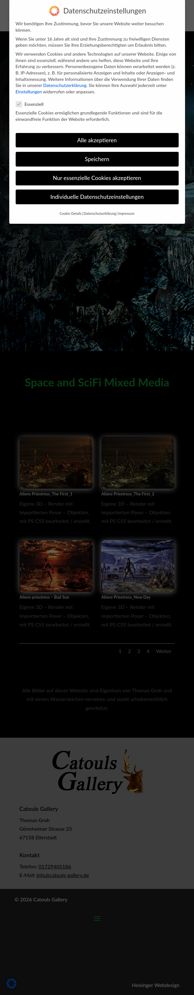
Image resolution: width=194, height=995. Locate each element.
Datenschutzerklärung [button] (100, 206)
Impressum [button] (126, 206)
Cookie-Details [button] (70, 206)
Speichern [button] (97, 151)
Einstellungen (29, 84)
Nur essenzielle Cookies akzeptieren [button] (97, 170)
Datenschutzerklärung (65, 78)
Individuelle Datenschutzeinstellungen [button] (97, 189)
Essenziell (32, 97)
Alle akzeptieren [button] (97, 132)
